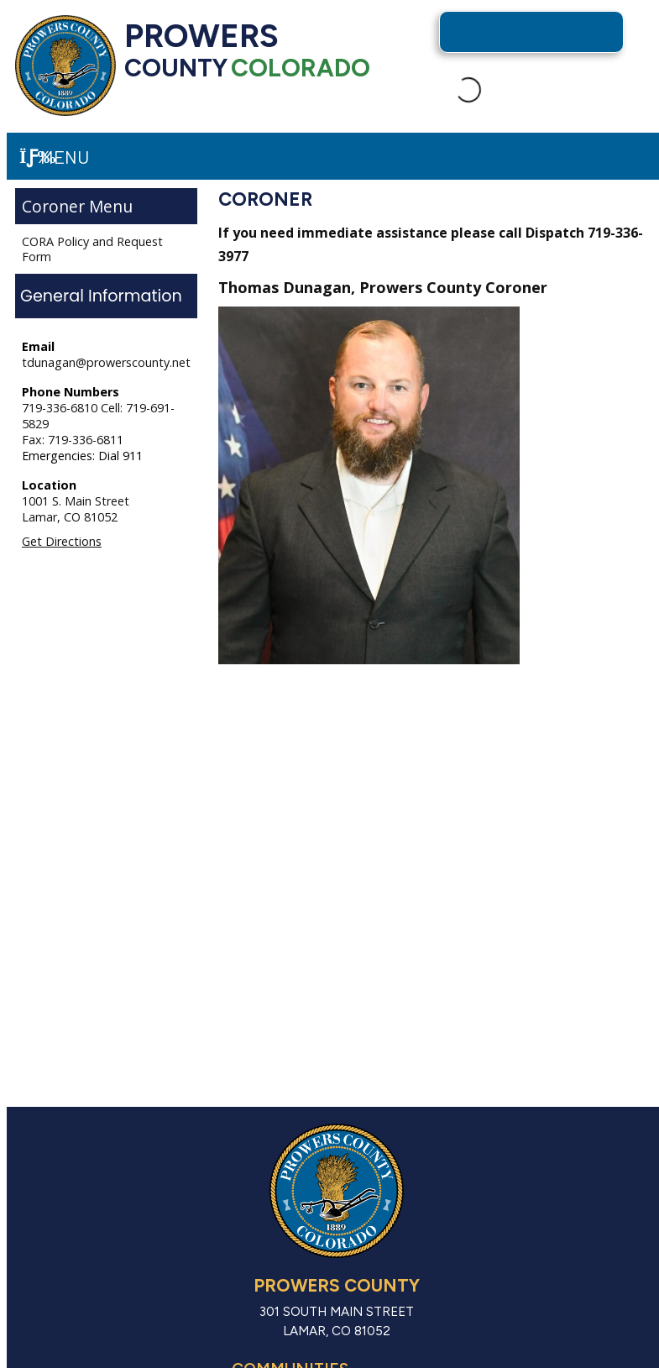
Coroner (53, 206)
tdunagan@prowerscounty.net (106, 362)
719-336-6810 (61, 408)
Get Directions (62, 541)
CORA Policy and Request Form (92, 249)
